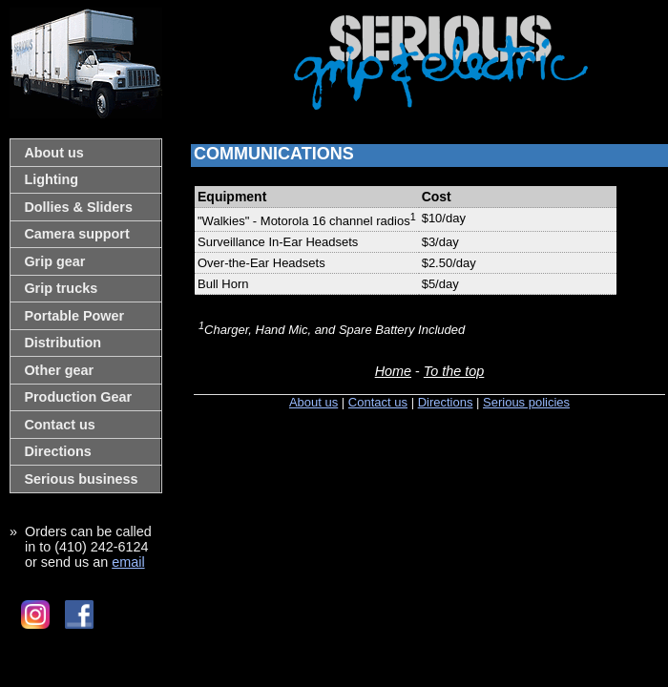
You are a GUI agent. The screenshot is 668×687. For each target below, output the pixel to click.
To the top (454, 371)
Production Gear (78, 397)
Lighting (51, 179)
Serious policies (526, 402)
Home (393, 371)
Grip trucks (60, 288)
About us (53, 152)
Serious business (80, 479)
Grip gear (54, 261)
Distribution (62, 342)
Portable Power (74, 315)
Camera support (76, 233)
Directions (57, 451)
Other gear (59, 370)
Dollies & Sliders (78, 207)
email (128, 562)
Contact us (59, 424)
